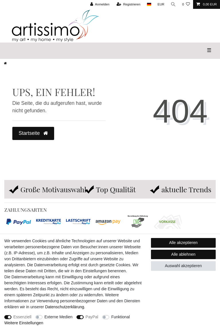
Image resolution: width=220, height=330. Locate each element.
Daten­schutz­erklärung (64, 307)
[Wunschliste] (186, 4)
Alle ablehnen (183, 254)
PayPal (92, 317)
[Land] (149, 4)
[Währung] (161, 4)
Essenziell (22, 317)
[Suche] (173, 4)
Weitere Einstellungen (23, 323)
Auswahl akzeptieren (183, 265)
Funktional (120, 317)
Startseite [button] (33, 133)
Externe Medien (58, 317)
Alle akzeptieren (183, 242)
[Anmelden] (100, 4)
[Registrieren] (128, 4)
